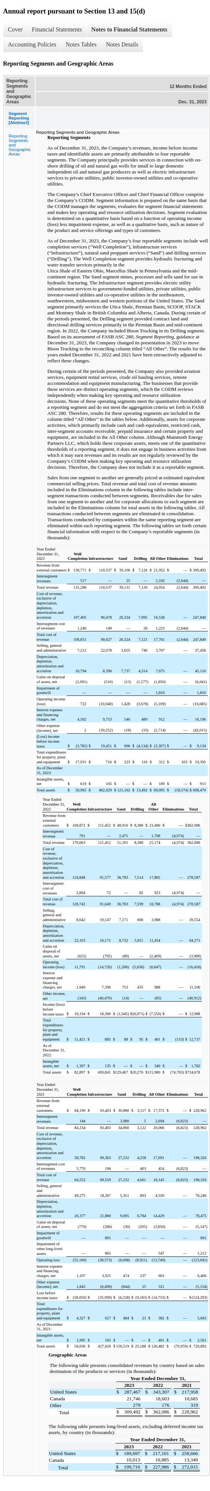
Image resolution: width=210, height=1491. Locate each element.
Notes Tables (81, 44)
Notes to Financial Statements (129, 29)
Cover (15, 29)
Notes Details (122, 44)
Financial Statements (57, 29)
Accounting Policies (32, 44)
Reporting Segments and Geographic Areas (20, 145)
